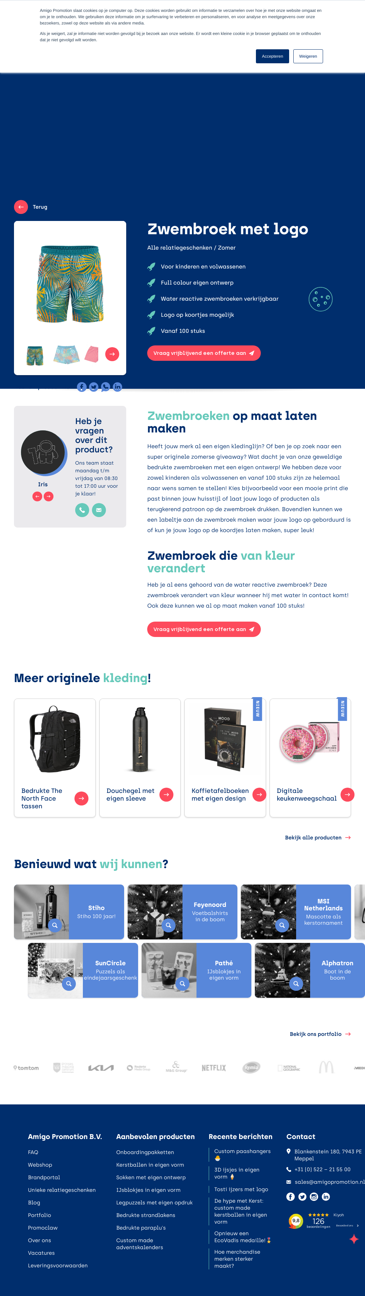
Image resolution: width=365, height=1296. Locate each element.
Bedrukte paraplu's (141, 1228)
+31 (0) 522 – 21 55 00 (318, 1169)
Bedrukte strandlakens (145, 1215)
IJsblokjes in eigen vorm (148, 1190)
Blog (34, 1203)
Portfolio (39, 1215)
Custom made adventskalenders (139, 1244)
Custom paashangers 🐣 (242, 1154)
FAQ (33, 1152)
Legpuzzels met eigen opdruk (154, 1203)
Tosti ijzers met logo (241, 1189)
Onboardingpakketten (145, 1152)
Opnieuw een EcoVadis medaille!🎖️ (243, 1237)
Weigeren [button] (308, 56)
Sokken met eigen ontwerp (151, 1177)
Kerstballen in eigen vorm (150, 1165)
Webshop (40, 1165)
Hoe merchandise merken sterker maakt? (237, 1259)
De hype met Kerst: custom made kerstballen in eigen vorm (240, 1211)
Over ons (39, 1240)
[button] (22, 354)
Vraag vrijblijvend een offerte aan (204, 353)
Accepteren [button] (272, 56)
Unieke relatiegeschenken (62, 1190)
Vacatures (41, 1253)
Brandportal (44, 1177)
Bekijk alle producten (318, 837)
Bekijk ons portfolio (320, 1034)
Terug (30, 207)
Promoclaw (43, 1228)
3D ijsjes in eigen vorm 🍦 (236, 1173)
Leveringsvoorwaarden (58, 1265)
